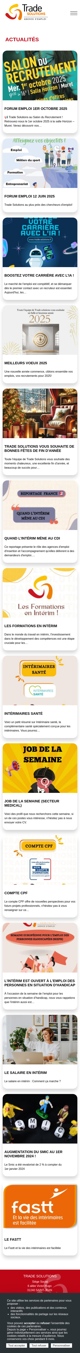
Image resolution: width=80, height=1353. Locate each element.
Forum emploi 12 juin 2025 (29, 196)
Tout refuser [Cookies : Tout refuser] (38, 1345)
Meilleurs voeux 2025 (25, 363)
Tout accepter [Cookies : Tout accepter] (16, 1345)
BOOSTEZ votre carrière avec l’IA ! (39, 275)
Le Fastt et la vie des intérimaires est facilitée (32, 1248)
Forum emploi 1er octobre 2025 (35, 109)
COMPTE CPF (16, 893)
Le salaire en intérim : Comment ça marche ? (32, 1081)
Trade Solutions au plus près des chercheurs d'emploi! (38, 204)
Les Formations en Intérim (30, 626)
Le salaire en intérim (25, 1073)
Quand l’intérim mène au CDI (32, 538)
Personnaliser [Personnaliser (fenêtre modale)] (61, 1345)
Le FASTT (12, 1239)
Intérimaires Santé (23, 713)
